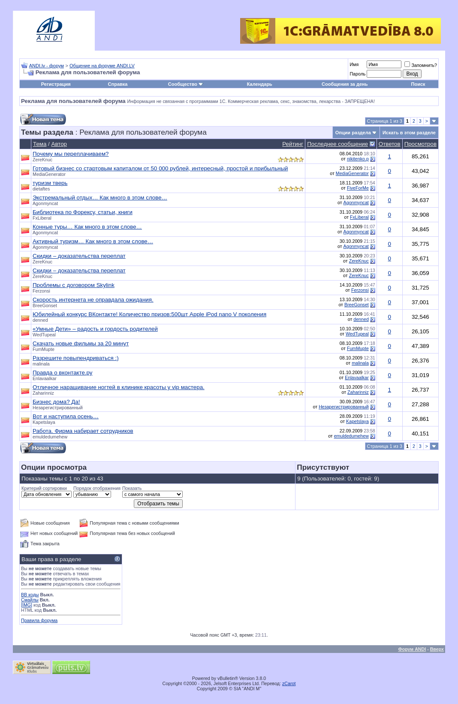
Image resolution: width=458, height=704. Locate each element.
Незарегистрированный (344, 406)
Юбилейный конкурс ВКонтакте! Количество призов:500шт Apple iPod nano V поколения (149, 314)
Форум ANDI (412, 649)
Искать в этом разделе (409, 132)
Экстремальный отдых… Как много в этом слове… (100, 197)
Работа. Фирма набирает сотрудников (83, 431)
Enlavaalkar (45, 378)
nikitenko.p (358, 158)
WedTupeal (44, 334)
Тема (39, 144)
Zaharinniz (43, 393)
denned (40, 320)
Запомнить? (420, 65)
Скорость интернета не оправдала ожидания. (93, 299)
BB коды (30, 594)
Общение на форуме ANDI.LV (102, 65)
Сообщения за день (345, 84)
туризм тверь (50, 183)
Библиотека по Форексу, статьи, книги (83, 212)
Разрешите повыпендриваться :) (76, 358)
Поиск (418, 84)
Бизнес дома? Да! (56, 402)
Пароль (357, 73)
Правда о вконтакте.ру (63, 372)
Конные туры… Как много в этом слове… (87, 227)
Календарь (259, 84)
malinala (41, 363)
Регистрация (56, 84)
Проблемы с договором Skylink (73, 285)
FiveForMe (358, 187)
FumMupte (43, 349)
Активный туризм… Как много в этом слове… (93, 241)
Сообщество (185, 84)
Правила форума (39, 620)
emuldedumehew (50, 436)
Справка (118, 84)
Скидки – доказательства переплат (79, 256)
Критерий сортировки (44, 488)
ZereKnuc (42, 159)
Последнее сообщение (337, 144)
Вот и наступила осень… (66, 416)
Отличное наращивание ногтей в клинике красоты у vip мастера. (119, 387)
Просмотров (420, 144)
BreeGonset (45, 305)
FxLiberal (42, 218)
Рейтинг (292, 144)
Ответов (390, 144)
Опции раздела (353, 132)
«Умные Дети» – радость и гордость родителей (95, 329)
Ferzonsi (41, 290)
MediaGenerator (49, 174)
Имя (354, 64)
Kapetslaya (44, 422)
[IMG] (26, 604)
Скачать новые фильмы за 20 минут (81, 343)
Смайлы (30, 599)
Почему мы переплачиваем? (70, 154)
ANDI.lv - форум (46, 65)
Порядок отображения (97, 488)
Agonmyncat (45, 203)
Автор (59, 144)
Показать (132, 488)
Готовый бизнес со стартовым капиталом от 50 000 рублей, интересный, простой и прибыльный (160, 168)
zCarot (288, 683)
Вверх (437, 649)
